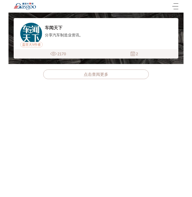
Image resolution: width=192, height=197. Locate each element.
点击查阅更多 (96, 74)
